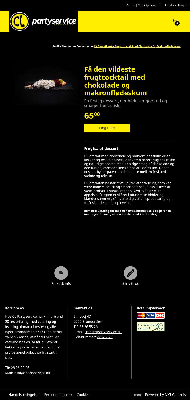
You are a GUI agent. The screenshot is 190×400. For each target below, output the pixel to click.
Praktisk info (61, 275)
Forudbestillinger (175, 5)
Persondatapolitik (58, 394)
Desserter (83, 46)
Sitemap (137, 395)
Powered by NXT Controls (165, 395)
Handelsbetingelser (24, 394)
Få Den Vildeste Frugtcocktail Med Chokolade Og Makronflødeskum (137, 46)
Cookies (83, 394)
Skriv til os (130, 275)
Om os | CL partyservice (141, 5)
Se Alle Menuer (62, 46)
